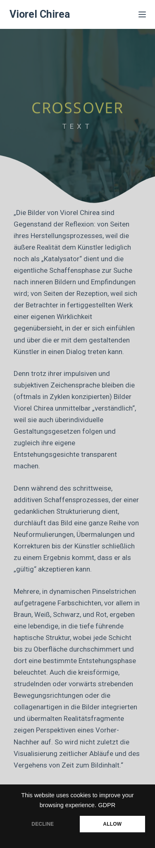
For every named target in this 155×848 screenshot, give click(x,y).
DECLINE (42, 824)
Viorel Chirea (40, 14)
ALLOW (112, 824)
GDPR (106, 805)
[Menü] (142, 14)
